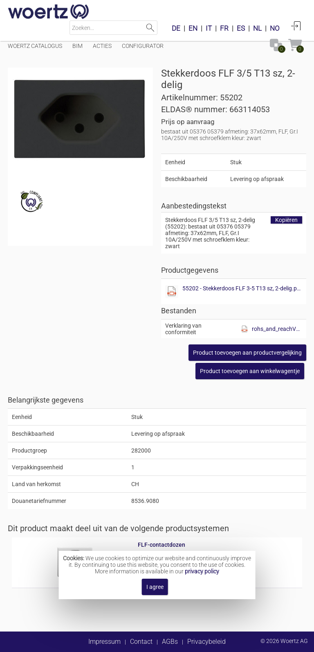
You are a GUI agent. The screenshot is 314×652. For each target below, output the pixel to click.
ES (241, 28)
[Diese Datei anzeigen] (171, 291)
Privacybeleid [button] (206, 641)
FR (224, 28)
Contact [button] (141, 641)
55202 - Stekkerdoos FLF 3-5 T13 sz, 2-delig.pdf (242, 288)
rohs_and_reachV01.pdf (277, 329)
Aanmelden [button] (296, 25)
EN (192, 28)
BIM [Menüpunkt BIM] (77, 46)
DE (176, 28)
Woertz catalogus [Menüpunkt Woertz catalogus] (35, 46)
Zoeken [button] (150, 27)
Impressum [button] (104, 641)
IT (209, 28)
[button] (247, 352)
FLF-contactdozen (161, 544)
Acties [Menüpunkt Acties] (102, 46)
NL (257, 28)
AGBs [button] (170, 641)
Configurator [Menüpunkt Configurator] (143, 46)
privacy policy (202, 571)
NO (275, 28)
